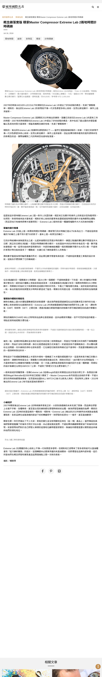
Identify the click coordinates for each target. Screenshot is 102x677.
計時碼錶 (49, 39)
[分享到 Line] (59, 471)
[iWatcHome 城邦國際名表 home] (13, 7)
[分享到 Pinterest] (51, 471)
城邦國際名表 (7, 17)
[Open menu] (98, 7)
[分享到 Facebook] (43, 471)
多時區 (29, 39)
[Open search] (93, 7)
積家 (38, 39)
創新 (20, 39)
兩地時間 (9, 39)
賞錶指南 (19, 17)
